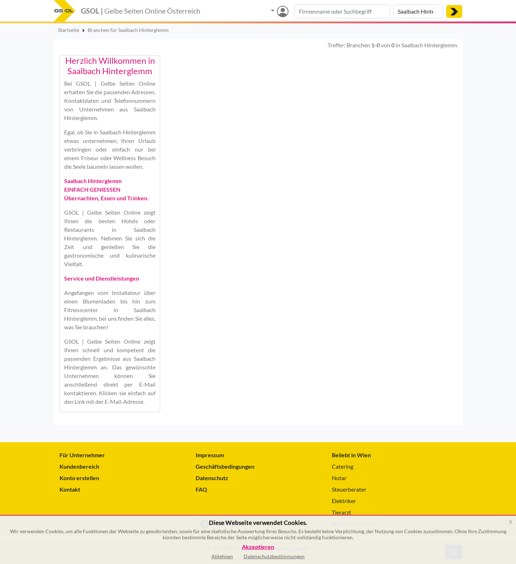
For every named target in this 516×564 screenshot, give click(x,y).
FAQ (201, 489)
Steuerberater (349, 489)
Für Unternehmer (82, 454)
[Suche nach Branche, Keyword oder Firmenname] (342, 11)
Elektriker (344, 500)
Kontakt (69, 489)
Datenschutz (212, 477)
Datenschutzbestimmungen (274, 556)
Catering (342, 466)
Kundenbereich (79, 466)
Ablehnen (222, 556)
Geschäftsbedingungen (225, 466)
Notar (339, 477)
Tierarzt (341, 512)
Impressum (210, 454)
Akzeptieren (258, 547)
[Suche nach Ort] (418, 11)
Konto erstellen (79, 477)
